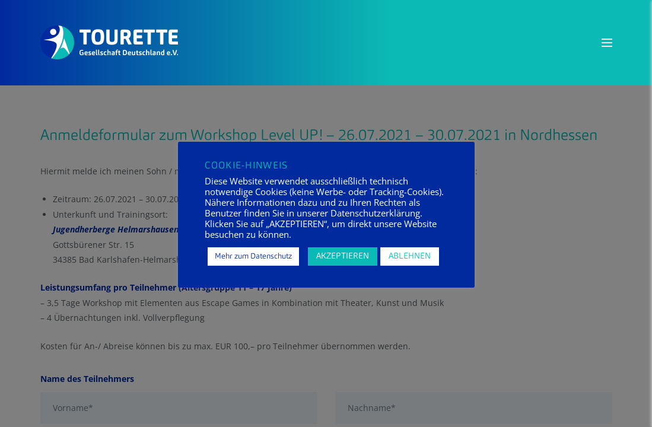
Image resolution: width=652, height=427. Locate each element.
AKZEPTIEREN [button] (342, 256)
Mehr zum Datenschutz (253, 256)
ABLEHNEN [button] (410, 256)
